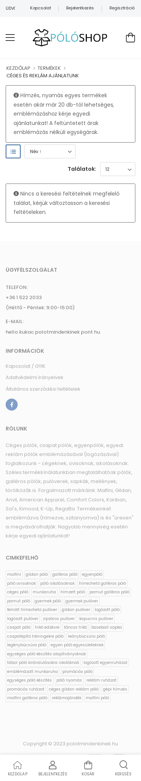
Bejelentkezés (80, 8)
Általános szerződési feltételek (43, 389)
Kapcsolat (40, 8)
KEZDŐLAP (18, 68)
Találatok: (82, 169)
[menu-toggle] (10, 37)
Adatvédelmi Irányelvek (35, 377)
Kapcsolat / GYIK (25, 366)
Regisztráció (122, 8)
